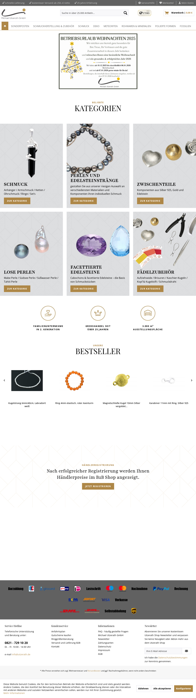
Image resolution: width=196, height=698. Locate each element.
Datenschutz (104, 646)
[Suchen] (125, 13)
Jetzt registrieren (98, 486)
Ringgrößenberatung (62, 638)
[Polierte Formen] (165, 26)
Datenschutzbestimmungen (173, 657)
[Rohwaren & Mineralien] (136, 26)
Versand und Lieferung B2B (65, 642)
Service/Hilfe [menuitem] (146, 2)
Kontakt (55, 646)
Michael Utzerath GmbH (110, 635)
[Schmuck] (83, 26)
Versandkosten (94, 670)
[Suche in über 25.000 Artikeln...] (94, 13)
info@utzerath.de (21, 654)
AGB (100, 653)
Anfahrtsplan (58, 631)
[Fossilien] (185, 26)
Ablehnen (143, 688)
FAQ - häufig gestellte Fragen (113, 631)
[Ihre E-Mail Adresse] (163, 651)
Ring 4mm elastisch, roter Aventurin (74, 403)
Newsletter (104, 638)
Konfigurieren (183, 688)
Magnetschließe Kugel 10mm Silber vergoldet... (121, 405)
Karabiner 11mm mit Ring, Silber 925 (168, 403)
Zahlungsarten (105, 642)
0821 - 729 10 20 (16, 643)
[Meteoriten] (111, 26)
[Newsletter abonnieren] (186, 651)
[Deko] (96, 26)
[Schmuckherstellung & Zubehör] (53, 26)
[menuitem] (166, 3)
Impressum (104, 650)
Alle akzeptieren (162, 688)
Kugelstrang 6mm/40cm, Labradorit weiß (27, 405)
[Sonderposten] (20, 26)
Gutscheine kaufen (61, 635)
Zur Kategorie (17, 200)
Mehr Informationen (14, 693)
